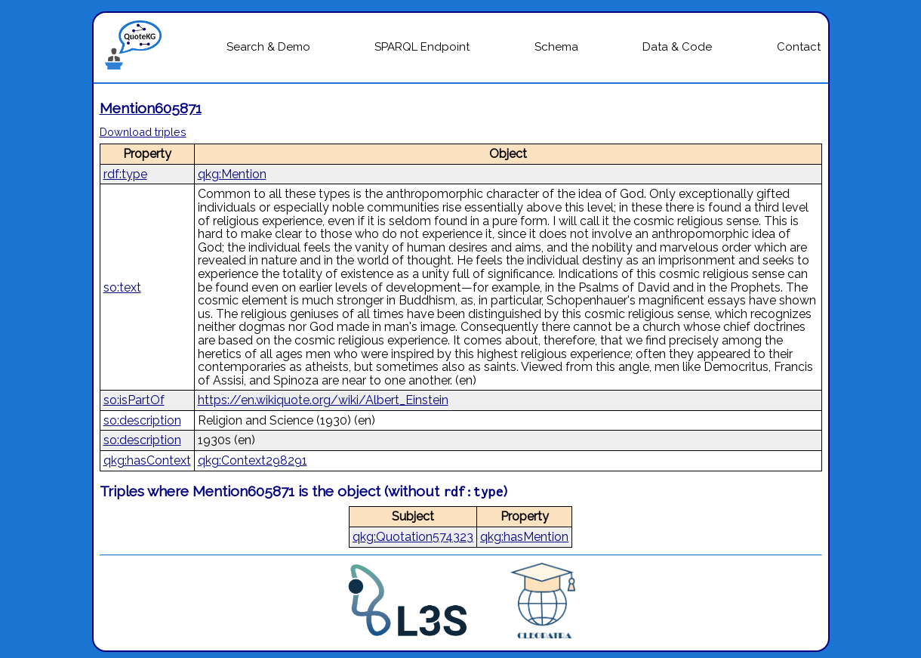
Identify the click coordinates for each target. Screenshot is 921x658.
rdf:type (125, 174)
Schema (556, 47)
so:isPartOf (134, 400)
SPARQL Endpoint (422, 47)
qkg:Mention (232, 174)
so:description (142, 420)
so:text (122, 287)
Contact (799, 47)
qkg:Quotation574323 (413, 537)
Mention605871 (151, 108)
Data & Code (677, 47)
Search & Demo (268, 47)
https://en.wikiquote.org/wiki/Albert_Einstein (323, 400)
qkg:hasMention (524, 537)
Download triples (143, 131)
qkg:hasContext (147, 460)
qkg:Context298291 (252, 460)
